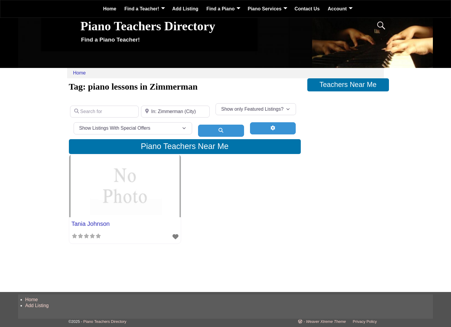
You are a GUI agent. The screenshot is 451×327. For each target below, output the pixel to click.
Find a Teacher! (141, 8)
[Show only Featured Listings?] (256, 109)
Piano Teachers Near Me (184, 146)
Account (337, 8)
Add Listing (185, 8)
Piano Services (264, 8)
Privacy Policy (365, 321)
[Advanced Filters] (273, 128)
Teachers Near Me (347, 84)
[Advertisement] (348, 188)
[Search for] (104, 112)
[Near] (175, 112)
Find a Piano (220, 8)
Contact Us (307, 8)
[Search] (221, 130)
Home (109, 8)
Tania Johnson (91, 223)
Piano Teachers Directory (147, 26)
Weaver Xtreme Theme (326, 321)
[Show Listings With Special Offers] (133, 128)
